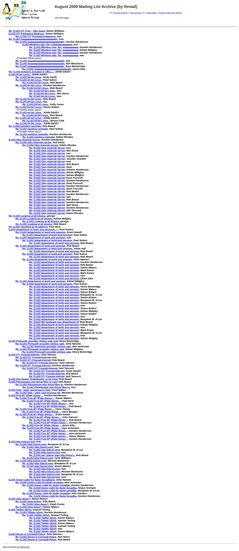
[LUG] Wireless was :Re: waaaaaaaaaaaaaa (47, 44)
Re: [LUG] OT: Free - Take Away (27, 31)
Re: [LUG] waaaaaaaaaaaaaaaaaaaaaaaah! (33, 39)
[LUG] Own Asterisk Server (24, 139)
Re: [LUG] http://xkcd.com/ (30, 444)
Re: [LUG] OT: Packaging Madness (35, 36)
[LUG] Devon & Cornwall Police (27, 534)
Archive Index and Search (170, 13)
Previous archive (120, 13)
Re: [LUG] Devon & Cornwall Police (36, 537)
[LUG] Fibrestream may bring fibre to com (33, 381)
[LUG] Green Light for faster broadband (31, 479)
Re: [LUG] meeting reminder (25, 126)
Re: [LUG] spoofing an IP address (28, 226)
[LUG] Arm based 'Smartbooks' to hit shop (33, 379)
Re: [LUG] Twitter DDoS (29, 512)
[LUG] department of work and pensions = (33, 229)
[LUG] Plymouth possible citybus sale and (33, 341)
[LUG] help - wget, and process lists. (30, 390)
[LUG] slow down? (19, 498)
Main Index (151, 13)
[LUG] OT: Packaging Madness (26, 33)
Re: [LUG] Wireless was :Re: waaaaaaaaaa (53, 47)
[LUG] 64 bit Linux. (19, 74)
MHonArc (25, 547)
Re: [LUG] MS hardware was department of (54, 322)
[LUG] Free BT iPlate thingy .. (26, 395)
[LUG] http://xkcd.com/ (22, 441)
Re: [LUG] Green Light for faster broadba (39, 482)
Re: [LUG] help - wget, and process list (37, 392)
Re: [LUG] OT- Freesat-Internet (33, 357)
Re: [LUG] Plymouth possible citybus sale (39, 343)
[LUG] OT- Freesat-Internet (24, 354)
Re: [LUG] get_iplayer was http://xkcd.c (52, 455)
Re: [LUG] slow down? (28, 501)
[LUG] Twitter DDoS (20, 509)
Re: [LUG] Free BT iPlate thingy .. (34, 398)
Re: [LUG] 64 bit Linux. (28, 77)
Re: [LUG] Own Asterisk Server (33, 142)
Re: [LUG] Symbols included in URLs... (31, 71)
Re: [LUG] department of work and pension (40, 232)
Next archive (136, 13)
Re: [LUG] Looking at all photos (27, 216)
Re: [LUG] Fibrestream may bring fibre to (39, 384)
